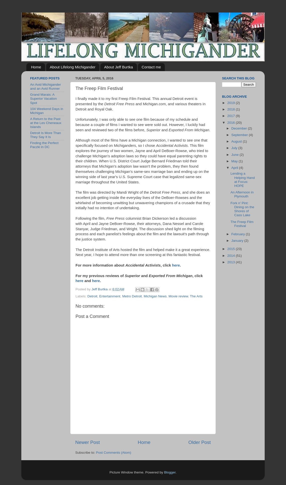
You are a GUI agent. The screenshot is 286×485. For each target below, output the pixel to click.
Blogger (170, 472)
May (235, 161)
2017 (231, 116)
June (235, 155)
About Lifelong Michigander (73, 67)
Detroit (92, 296)
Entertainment (109, 296)
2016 (231, 123)
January (237, 240)
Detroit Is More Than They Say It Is (45, 135)
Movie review (178, 296)
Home (36, 67)
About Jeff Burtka (118, 67)
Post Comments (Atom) (113, 452)
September (240, 135)
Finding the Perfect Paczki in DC (44, 145)
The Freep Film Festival (242, 224)
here (176, 265)
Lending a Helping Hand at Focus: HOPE (243, 180)
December (239, 128)
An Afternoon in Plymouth (242, 194)
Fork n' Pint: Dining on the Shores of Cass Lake (242, 209)
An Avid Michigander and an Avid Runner (45, 86)
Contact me (151, 67)
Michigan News (155, 296)
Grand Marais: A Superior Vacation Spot (43, 98)
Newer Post (87, 442)
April (235, 168)
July (234, 148)
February (238, 234)
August (237, 141)
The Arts (196, 296)
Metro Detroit (132, 296)
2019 (231, 103)
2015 (231, 249)
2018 (231, 109)
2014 (231, 256)
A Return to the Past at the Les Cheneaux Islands (45, 123)
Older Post (199, 442)
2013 (231, 262)
